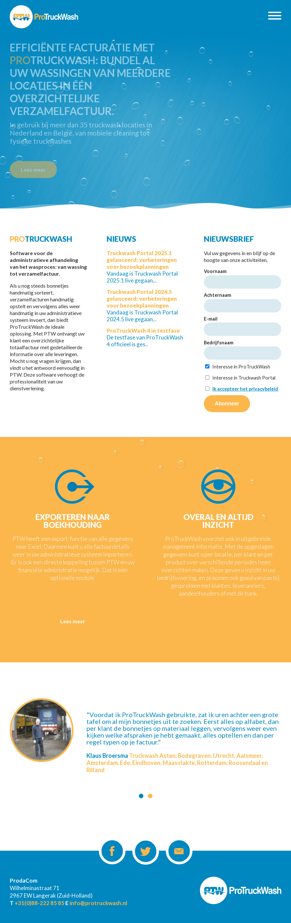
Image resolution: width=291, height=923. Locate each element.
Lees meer (33, 169)
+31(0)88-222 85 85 (39, 903)
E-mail (211, 319)
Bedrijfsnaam (218, 342)
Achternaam (217, 295)
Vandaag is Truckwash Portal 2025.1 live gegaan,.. (142, 267)
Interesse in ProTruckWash (238, 366)
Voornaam (215, 271)
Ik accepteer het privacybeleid (245, 389)
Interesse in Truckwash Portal (240, 378)
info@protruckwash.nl (98, 903)
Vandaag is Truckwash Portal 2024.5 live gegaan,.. (142, 305)
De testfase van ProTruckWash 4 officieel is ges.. (145, 337)
